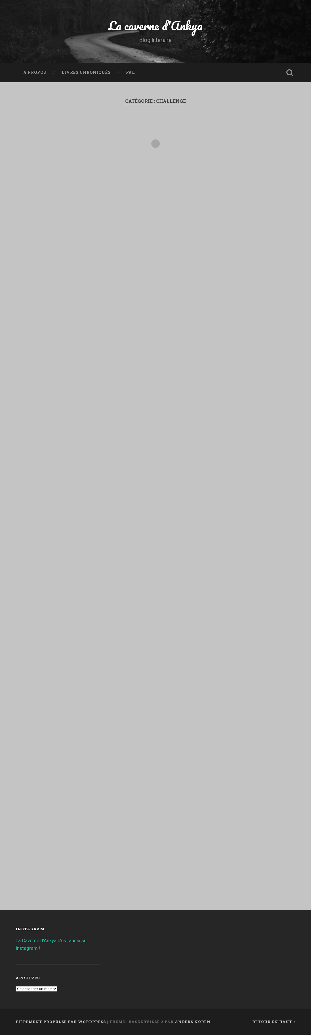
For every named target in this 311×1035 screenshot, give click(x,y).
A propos (34, 72)
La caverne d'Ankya (155, 25)
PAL (130, 72)
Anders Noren (193, 1021)
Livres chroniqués (86, 72)
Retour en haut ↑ (273, 1021)
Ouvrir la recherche (289, 72)
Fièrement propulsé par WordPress (61, 1021)
